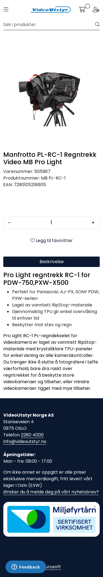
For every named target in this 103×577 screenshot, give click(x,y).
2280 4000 (32, 435)
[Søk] (49, 24)
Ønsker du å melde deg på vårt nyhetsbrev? (51, 492)
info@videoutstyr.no (24, 441)
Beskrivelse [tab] (52, 261)
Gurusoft (51, 567)
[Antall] (51, 222)
